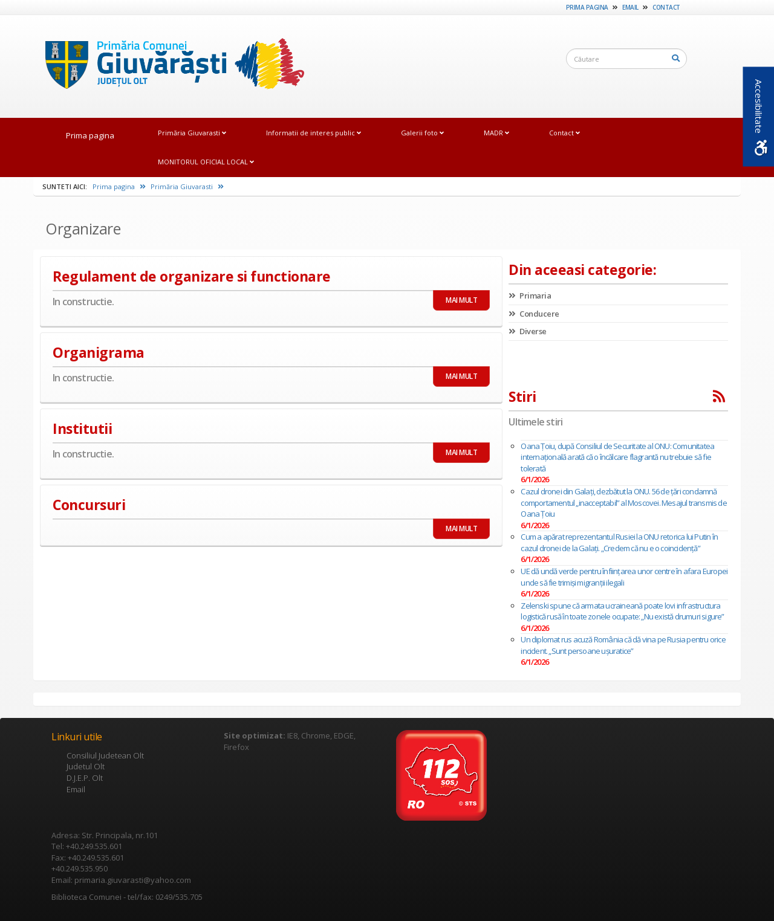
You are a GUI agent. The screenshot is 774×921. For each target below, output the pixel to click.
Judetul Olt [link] (86, 766)
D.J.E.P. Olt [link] (85, 777)
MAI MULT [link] (461, 300)
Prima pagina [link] (587, 7)
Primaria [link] (530, 295)
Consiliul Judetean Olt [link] (105, 755)
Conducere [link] (534, 313)
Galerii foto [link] (422, 132)
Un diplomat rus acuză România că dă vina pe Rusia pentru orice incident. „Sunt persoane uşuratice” (623, 645)
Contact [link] (666, 7)
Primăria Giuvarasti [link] (192, 132)
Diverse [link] (528, 331)
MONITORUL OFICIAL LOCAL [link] (206, 161)
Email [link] (630, 7)
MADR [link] (496, 132)
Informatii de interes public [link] (313, 132)
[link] (168, 65)
